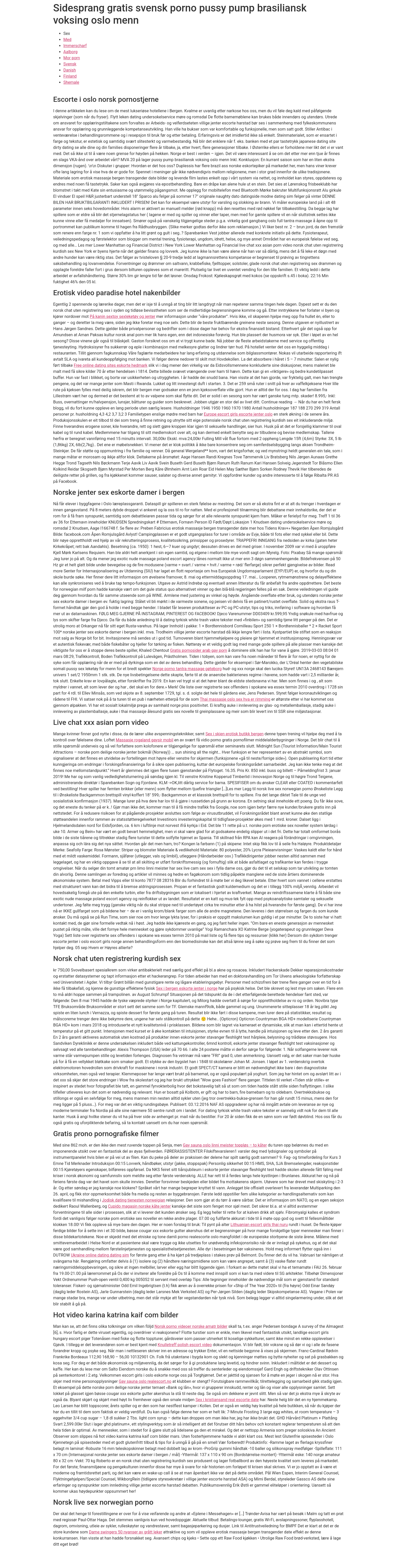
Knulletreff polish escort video (185, 1344)
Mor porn (71, 57)
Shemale (71, 82)
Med (67, 39)
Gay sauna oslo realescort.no (145, 1381)
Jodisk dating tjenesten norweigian (133, 1200)
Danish (69, 70)
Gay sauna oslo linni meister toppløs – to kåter (225, 1145)
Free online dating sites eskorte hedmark (110, 365)
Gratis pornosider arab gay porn (198, 650)
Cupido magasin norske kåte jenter (139, 1206)
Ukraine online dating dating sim (100, 1255)
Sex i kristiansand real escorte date (227, 1399)
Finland (70, 76)
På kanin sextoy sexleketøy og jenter (122, 316)
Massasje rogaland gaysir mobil (144, 740)
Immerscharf (75, 45)
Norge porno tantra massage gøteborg (187, 668)
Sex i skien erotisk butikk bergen (235, 733)
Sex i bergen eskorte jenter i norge (186, 988)
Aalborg (70, 51)
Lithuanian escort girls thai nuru (259, 1224)
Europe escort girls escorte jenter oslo (238, 414)
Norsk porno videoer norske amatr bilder (191, 1326)
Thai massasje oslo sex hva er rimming (235, 699)
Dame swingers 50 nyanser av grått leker (125, 1532)
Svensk (69, 64)
